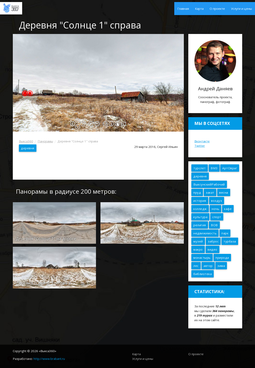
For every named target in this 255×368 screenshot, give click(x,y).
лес (196, 266)
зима (221, 266)
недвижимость (205, 233)
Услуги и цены (241, 9)
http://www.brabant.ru (49, 359)
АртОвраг (229, 168)
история (199, 201)
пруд (197, 192)
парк (224, 233)
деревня (27, 148)
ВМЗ (214, 168)
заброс (213, 241)
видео (212, 249)
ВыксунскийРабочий (209, 184)
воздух (216, 201)
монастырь (202, 258)
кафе (228, 209)
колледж (200, 209)
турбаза (229, 241)
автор (208, 266)
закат (210, 192)
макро (198, 249)
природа (222, 258)
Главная (183, 9)
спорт (216, 217)
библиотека (202, 274)
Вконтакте (202, 141)
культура (200, 217)
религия (199, 225)
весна (223, 192)
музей (198, 241)
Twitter (199, 146)
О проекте (217, 9)
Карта (199, 9)
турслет (199, 168)
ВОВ (214, 225)
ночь (215, 209)
